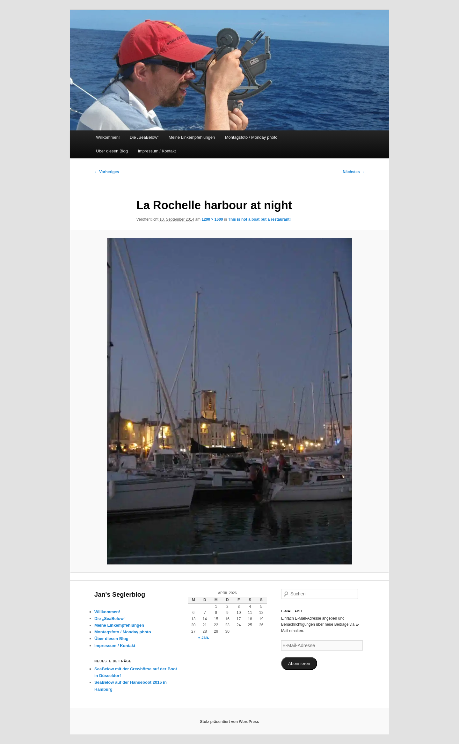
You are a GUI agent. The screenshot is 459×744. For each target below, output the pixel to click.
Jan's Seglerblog (119, 594)
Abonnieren (299, 663)
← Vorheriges (106, 172)
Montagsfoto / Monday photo (251, 137)
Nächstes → (354, 172)
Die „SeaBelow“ (144, 137)
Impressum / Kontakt (157, 151)
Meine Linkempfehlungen (192, 137)
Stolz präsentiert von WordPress (229, 721)
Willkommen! (108, 137)
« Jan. (203, 637)
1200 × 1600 (212, 219)
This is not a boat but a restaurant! (259, 219)
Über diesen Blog (112, 151)
